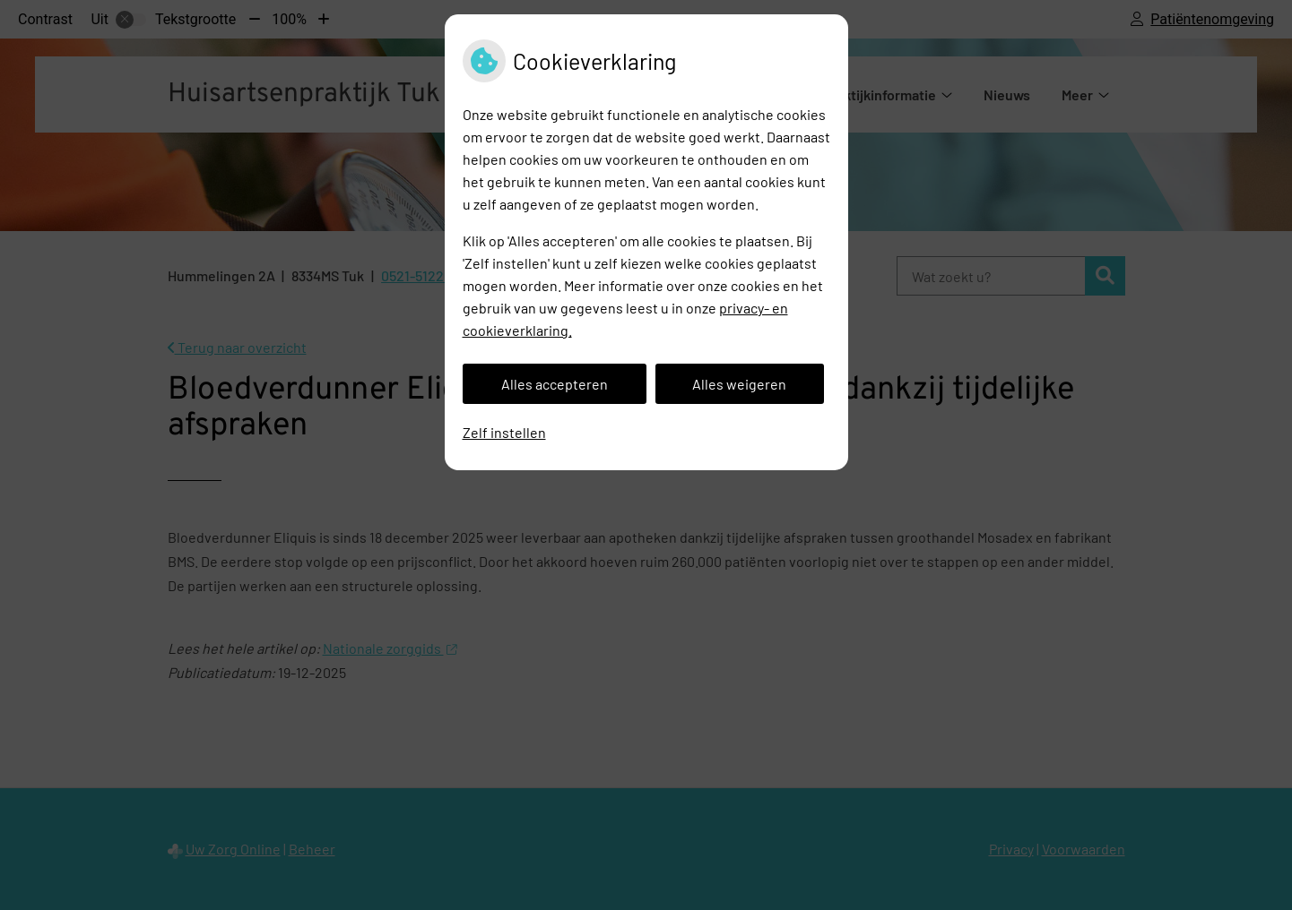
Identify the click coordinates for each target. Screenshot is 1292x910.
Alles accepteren (554, 383)
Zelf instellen (504, 432)
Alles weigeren (739, 383)
